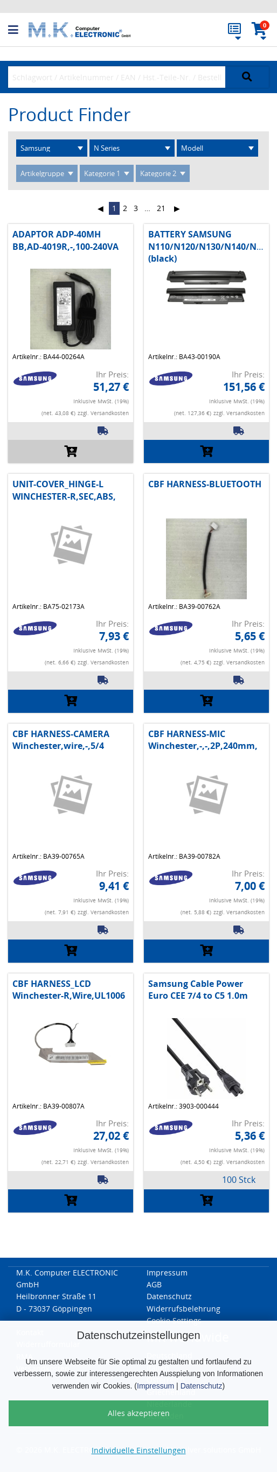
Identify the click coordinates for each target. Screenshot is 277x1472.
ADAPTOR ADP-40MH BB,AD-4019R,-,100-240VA (65, 240)
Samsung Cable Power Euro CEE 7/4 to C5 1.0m (198, 989)
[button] (18, 30)
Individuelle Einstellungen (139, 1450)
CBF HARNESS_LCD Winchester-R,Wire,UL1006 (68, 989)
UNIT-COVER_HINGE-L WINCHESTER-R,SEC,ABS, (64, 490)
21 (161, 208)
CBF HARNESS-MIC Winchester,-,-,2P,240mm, (203, 740)
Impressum (155, 1386)
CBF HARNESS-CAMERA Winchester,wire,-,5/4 (60, 740)
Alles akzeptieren (139, 1413)
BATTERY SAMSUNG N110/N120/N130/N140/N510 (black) (209, 246)
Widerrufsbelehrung (183, 1308)
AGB (154, 1284)
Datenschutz (202, 1386)
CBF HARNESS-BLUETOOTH (204, 484)
